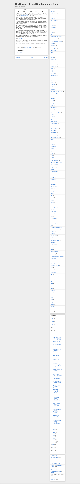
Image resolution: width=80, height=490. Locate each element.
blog (51, 198)
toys (51, 308)
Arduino (52, 148)
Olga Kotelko (53, 263)
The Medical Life (54, 186)
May (54, 436)
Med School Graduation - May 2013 (57, 91)
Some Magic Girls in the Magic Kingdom (57, 350)
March (54, 439)
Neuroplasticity (53, 258)
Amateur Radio (53, 146)
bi (51, 281)
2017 (53, 324)
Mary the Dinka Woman (55, 55)
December (55, 336)
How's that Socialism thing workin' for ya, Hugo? (57, 372)
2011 (53, 333)
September (55, 430)
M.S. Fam (52, 11)
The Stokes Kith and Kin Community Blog (36, 4)
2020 (53, 321)
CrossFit (52, 103)
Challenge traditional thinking (56, 214)
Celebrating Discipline (54, 213)
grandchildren (53, 50)
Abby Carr (52, 70)
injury (52, 200)
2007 (53, 447)
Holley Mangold (53, 244)
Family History (53, 107)
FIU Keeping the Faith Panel (56, 36)
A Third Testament (54, 463)
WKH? (52, 195)
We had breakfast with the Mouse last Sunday (57, 352)
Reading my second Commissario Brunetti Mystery (57, 365)
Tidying (52, 188)
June (54, 435)
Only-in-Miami (53, 175)
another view (20, 38)
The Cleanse (55, 354)
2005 (53, 450)
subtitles (52, 302)
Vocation (52, 193)
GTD (52, 16)
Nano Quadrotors (54, 171)
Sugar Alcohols (55, 402)
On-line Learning (54, 93)
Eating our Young (54, 235)
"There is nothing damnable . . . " (56, 398)
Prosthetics (53, 179)
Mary (59, 469)
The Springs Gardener (55, 128)
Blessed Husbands (54, 151)
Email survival (53, 238)
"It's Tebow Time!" (56, 359)
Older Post (45, 57)
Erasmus (52, 43)
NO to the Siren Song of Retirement (57, 256)
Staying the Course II (56, 355)
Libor (52, 119)
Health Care (53, 116)
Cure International (54, 223)
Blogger (45, 487)
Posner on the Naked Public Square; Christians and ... (56, 404)
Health (52, 32)
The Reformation (54, 20)
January (54, 442)
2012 (53, 331)
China (52, 216)
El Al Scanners (55, 387)
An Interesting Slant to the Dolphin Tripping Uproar (57, 375)
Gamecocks (53, 242)
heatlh (52, 292)
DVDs (52, 155)
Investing (52, 61)
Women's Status (53, 48)
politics (52, 139)
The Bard (52, 126)
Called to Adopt (55, 389)
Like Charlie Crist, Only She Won (57, 421)
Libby (52, 249)
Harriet (52, 114)
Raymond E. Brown (54, 38)
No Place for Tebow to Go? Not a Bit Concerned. (56, 391)
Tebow (27, 14)
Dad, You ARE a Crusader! (57, 376)
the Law (52, 306)
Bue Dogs (52, 209)
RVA (51, 267)
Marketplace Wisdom (54, 251)
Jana (52, 461)
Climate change (53, 218)
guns (52, 22)
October (54, 429)
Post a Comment (19, 52)
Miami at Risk (53, 253)
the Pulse (52, 202)
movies (52, 68)
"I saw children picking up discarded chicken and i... (57, 379)
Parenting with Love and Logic (56, 471)
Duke (52, 29)
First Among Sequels (54, 457)
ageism (52, 279)
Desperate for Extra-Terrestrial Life (56, 386)
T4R (51, 274)
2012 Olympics (53, 204)
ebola (52, 288)
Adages (52, 144)
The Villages (53, 130)
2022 (53, 318)
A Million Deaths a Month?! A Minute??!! (57, 347)
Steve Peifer (53, 27)
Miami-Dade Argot (54, 121)
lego (51, 34)
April (54, 438)
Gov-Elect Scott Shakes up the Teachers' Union (57, 382)
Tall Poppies (53, 184)
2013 (53, 330)
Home (32, 57)
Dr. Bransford (53, 84)
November (55, 427)
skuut (52, 299)
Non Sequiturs (53, 260)
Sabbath (52, 181)
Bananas (52, 25)
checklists (52, 286)
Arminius (52, 71)
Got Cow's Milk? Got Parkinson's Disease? (57, 400)
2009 (53, 444)
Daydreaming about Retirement (56, 227)
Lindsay (52, 472)
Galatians (52, 109)
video (52, 142)
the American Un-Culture (55, 141)
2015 (53, 327)
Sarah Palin (53, 18)
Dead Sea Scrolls (54, 59)
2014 (53, 328)
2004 (53, 451)
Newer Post (18, 57)
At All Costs (53, 479)
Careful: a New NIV (56, 368)
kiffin (52, 297)
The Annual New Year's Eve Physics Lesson (57, 338)
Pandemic (52, 177)
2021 (53, 320)
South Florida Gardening (55, 270)
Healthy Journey (53, 13)
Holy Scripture (53, 459)
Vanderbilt (52, 191)
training (52, 309)
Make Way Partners (54, 77)
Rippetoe (52, 269)
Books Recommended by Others (56, 41)
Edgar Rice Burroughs (54, 160)
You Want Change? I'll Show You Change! (56, 423)
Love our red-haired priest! (57, 339)
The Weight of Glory (54, 469)
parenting (52, 57)
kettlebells (52, 295)
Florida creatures (54, 164)
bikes (52, 283)
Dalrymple (52, 157)
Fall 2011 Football (54, 75)
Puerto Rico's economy (55, 265)
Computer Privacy (54, 220)
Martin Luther (53, 45)
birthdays (52, 197)
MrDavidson (53, 254)
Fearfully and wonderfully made (56, 162)
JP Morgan (53, 89)
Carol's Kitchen (53, 211)
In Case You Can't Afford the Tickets (57, 410)
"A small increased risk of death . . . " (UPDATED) (57, 418)
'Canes (52, 23)
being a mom (53, 96)
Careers (52, 153)
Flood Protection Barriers (55, 240)
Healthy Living (53, 167)
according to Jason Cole (25, 15)
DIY (51, 225)
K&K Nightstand (54, 455)
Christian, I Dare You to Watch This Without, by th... (57, 395)
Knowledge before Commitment (56, 416)
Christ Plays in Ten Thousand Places (57, 460)
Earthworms (53, 233)
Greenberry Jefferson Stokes (56, 112)
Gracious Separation (54, 110)
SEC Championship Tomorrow (56, 412)
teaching (52, 304)
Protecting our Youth (54, 125)
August (54, 432)
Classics (52, 100)
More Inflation (55, 363)
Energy (52, 105)
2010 (53, 334)
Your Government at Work (55, 137)
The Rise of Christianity (55, 276)
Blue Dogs (53, 82)
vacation (52, 311)
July (54, 433)
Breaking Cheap (53, 207)
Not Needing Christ (54, 123)
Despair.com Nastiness (55, 158)
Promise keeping (54, 64)
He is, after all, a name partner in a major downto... (56, 342)
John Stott (52, 54)
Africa (52, 80)
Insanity (52, 169)
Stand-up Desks (53, 66)
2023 (53, 317)
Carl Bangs (53, 73)
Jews (52, 247)
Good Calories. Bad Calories (56, 87)
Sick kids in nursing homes (55, 182)
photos (52, 52)
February (54, 441)
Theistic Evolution (54, 132)
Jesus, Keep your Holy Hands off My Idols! (56, 357)
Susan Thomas (53, 272)
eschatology (53, 290)
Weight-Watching (54, 135)
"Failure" (52, 98)
